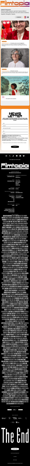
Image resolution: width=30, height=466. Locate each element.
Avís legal (15, 459)
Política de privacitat (15, 453)
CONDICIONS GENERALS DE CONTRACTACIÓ (15, 463)
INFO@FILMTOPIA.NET (15, 159)
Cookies (15, 456)
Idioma (4, 133)
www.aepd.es (20, 139)
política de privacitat (23, 140)
